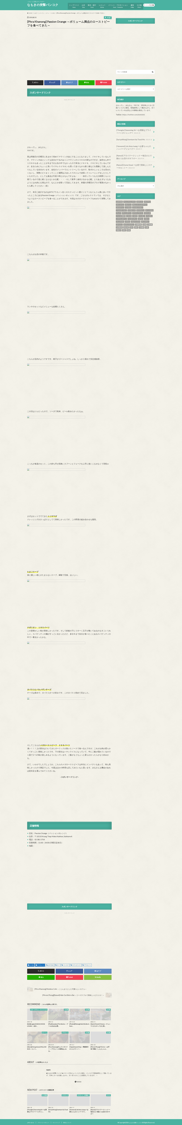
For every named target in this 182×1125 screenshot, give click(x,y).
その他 (139, 5)
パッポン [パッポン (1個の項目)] (149, 209)
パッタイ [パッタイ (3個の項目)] (142, 209)
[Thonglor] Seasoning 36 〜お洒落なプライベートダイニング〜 (134, 129)
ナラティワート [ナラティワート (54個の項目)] (138, 207)
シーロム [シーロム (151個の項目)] (128, 201)
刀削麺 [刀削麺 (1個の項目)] (150, 218)
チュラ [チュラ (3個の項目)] (119, 207)
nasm (48, 1068)
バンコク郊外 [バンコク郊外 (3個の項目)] (121, 209)
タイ (58, 964)
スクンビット (76, 964)
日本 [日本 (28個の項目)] (131, 221)
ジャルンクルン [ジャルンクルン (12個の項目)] (138, 201)
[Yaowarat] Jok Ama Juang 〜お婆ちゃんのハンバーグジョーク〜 (134, 143)
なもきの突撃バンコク (42, 5)
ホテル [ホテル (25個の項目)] (140, 212)
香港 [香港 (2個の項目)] (128, 224)
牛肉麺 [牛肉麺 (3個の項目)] (141, 221)
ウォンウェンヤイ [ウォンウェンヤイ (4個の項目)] (129, 195)
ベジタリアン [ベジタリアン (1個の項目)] (132, 212)
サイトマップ (62, 1121)
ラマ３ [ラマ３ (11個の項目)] (127, 215)
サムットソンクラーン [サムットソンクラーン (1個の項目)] (140, 198)
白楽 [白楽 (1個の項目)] (146, 221)
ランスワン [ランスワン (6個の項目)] (145, 215)
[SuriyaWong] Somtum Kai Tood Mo (133, 136)
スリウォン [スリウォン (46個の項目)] (140, 204)
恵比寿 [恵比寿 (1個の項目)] (126, 221)
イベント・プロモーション (117, 5)
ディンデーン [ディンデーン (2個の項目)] (127, 207)
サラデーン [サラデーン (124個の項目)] (120, 201)
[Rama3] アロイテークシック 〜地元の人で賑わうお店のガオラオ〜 (134, 152)
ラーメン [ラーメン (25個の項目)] (119, 218)
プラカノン (40, 964)
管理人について (76, 1121)
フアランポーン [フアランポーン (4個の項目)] (121, 212)
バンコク (66, 964)
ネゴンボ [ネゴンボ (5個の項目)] (147, 207)
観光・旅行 (91, 5)
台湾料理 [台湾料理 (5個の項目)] (119, 221)
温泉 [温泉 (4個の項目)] (136, 221)
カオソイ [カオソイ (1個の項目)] (140, 195)
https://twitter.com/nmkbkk (132, 113)
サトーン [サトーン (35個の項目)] (128, 198)
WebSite (79, 1080)
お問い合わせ (31, 1121)
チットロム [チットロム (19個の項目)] (149, 204)
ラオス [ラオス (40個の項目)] (147, 212)
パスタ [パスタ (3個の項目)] (129, 209)
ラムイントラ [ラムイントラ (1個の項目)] (135, 215)
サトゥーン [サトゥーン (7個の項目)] (120, 198)
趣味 (131, 5)
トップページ (72, 5)
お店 (82, 5)
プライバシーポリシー (47, 1121)
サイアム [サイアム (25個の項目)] (147, 195)
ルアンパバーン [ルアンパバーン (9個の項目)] (129, 218)
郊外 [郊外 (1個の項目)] (124, 224)
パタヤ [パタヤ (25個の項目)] (135, 209)
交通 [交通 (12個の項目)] (144, 218)
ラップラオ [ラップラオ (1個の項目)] (120, 215)
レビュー (102, 5)
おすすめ (50, 964)
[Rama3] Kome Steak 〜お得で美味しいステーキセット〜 (133, 160)
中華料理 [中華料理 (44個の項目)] (138, 218)
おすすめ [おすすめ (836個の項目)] (119, 195)
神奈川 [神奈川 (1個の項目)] (119, 224)
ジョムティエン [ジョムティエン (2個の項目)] (121, 204)
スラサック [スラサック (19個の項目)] (131, 204)
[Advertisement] (69, 122)
